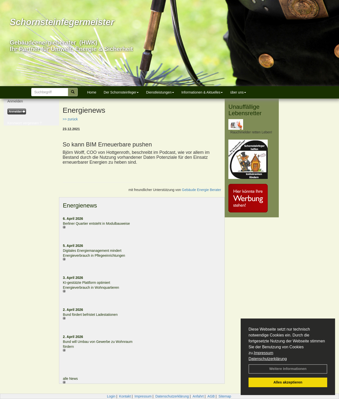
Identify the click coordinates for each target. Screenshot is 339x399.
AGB (211, 396)
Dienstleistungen (160, 92)
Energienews (80, 205)
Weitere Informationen (288, 369)
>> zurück (70, 119)
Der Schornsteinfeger (121, 92)
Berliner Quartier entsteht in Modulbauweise (96, 223)
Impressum (263, 353)
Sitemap (225, 396)
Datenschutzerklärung (268, 359)
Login (111, 396)
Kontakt (125, 396)
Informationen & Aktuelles (202, 92)
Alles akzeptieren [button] (287, 382)
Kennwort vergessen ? (24, 123)
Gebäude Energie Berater (201, 190)
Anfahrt (198, 396)
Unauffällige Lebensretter (245, 109)
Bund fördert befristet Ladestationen (90, 315)
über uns (238, 92)
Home (91, 92)
